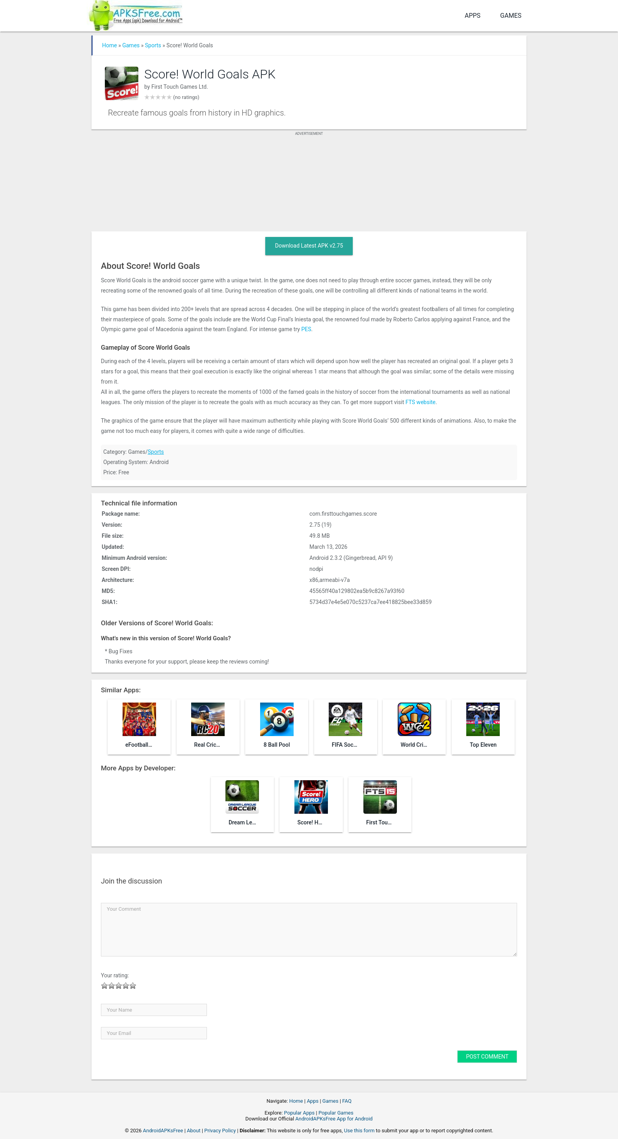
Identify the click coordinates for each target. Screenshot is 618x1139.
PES (306, 329)
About (194, 1130)
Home (109, 45)
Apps (472, 15)
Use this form (359, 1130)
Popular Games (336, 1113)
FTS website (421, 402)
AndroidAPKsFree (163, 1130)
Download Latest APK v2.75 (309, 245)
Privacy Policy (220, 1130)
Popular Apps (299, 1113)
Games (510, 15)
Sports (153, 45)
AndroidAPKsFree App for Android (333, 1119)
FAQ (346, 1101)
